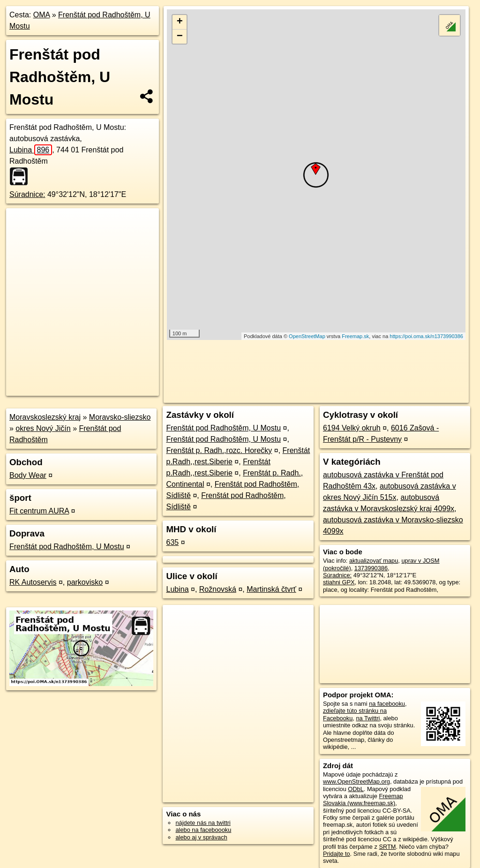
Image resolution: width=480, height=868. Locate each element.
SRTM (387, 846)
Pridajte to (336, 853)
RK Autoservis (32, 582)
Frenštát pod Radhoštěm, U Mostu (66, 547)
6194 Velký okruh (352, 428)
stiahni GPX (339, 582)
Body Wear (27, 475)
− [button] (180, 37)
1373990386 (371, 568)
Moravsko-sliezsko (120, 417)
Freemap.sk (355, 336)
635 (172, 542)
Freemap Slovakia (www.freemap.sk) (363, 800)
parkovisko (85, 582)
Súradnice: (27, 194)
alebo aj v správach (201, 837)
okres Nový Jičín (42, 428)
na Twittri (368, 718)
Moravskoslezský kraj (45, 417)
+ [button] (180, 22)
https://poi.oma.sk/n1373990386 (426, 336)
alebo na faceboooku (203, 829)
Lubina (30, 149)
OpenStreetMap (307, 336)
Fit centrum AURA (39, 511)
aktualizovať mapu (373, 560)
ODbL (355, 789)
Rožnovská (217, 589)
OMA (41, 15)
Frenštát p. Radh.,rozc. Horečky (219, 450)
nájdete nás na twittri (202, 822)
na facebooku (387, 703)
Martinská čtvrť (271, 589)
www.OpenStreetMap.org (356, 781)
